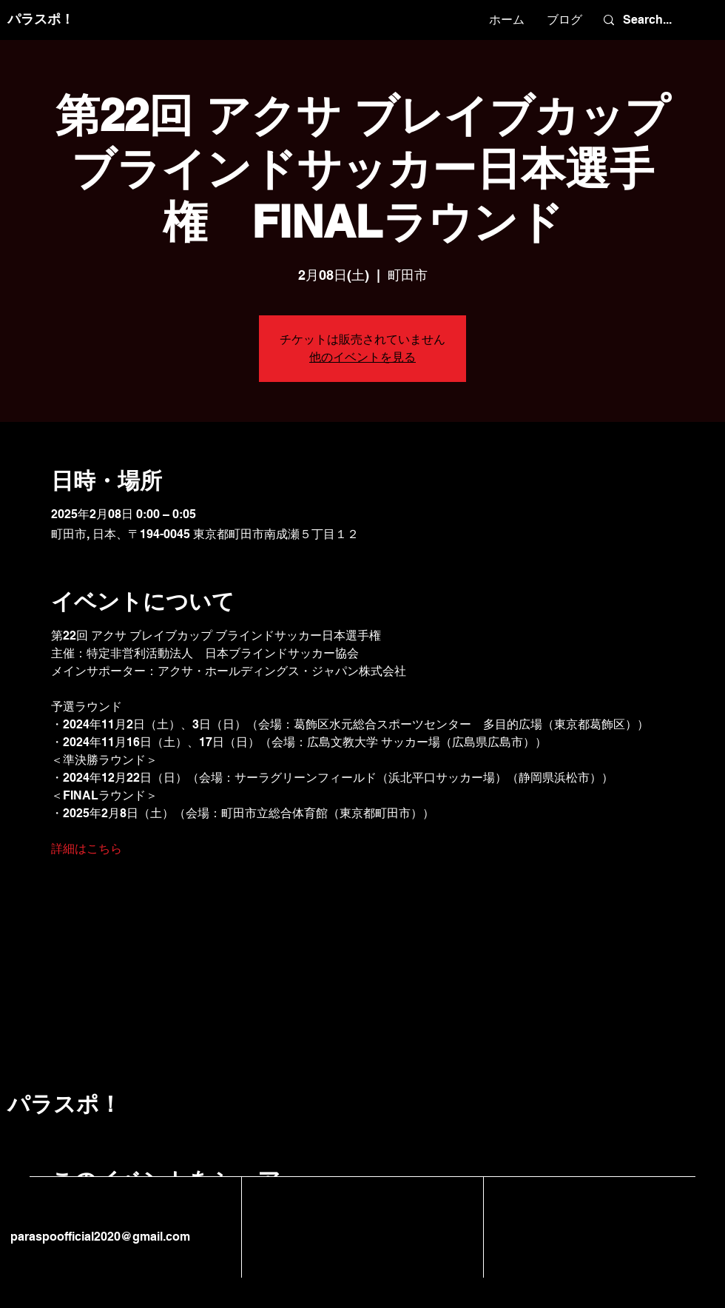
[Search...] (655, 20)
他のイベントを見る (362, 357)
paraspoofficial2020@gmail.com (98, 1237)
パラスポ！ (40, 19)
